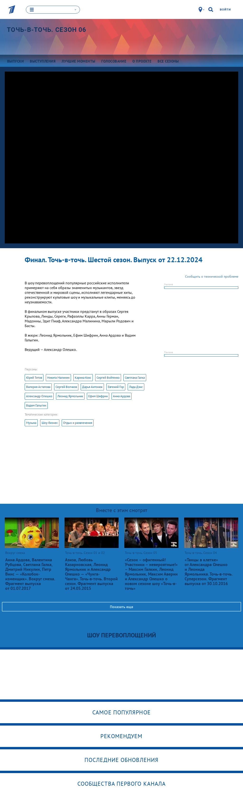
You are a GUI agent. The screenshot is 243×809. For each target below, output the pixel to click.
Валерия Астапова (38, 387)
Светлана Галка (135, 377)
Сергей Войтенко (108, 377)
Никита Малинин (58, 377)
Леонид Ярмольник (70, 396)
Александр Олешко (39, 396)
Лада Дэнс (136, 387)
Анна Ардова (121, 396)
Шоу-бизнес (50, 423)
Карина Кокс (83, 377)
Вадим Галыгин (36, 405)
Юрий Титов (34, 377)
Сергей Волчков (66, 387)
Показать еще (121, 606)
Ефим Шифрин (98, 396)
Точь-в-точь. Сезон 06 (46, 29)
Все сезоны (168, 61)
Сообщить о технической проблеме (211, 276)
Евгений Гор (116, 387)
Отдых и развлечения (77, 423)
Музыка (31, 423)
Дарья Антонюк (92, 387)
